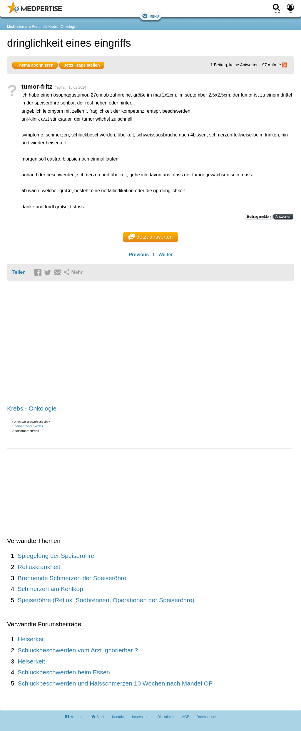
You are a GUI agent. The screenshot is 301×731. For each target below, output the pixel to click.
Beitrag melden (259, 217)
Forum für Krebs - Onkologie (54, 27)
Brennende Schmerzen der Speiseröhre (72, 578)
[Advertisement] (98, 343)
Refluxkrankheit (39, 566)
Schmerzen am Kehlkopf (51, 588)
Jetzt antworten (150, 237)
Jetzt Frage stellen (82, 65)
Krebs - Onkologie (31, 408)
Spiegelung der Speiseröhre (56, 555)
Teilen (19, 272)
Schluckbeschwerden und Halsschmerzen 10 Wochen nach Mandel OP (115, 683)
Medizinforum (17, 27)
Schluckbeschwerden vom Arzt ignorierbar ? (78, 650)
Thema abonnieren (35, 65)
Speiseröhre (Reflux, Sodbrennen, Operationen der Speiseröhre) (106, 600)
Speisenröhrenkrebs (27, 426)
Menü (150, 16)
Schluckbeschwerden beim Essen (64, 672)
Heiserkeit (31, 639)
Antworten (283, 217)
